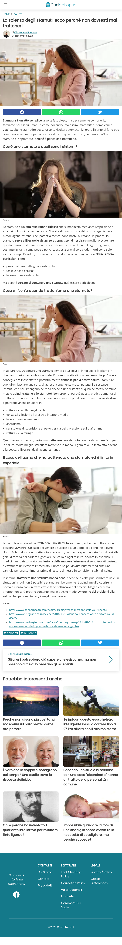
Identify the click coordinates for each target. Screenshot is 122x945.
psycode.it (45, 885)
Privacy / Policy (101, 872)
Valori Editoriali (71, 890)
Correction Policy (73, 883)
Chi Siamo (45, 872)
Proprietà (67, 896)
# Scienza (11, 633)
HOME (6, 14)
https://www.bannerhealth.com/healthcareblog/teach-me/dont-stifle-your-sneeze (58, 610)
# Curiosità (28, 633)
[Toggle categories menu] (5, 5)
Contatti (43, 879)
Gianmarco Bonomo (25, 32)
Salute (18, 14)
